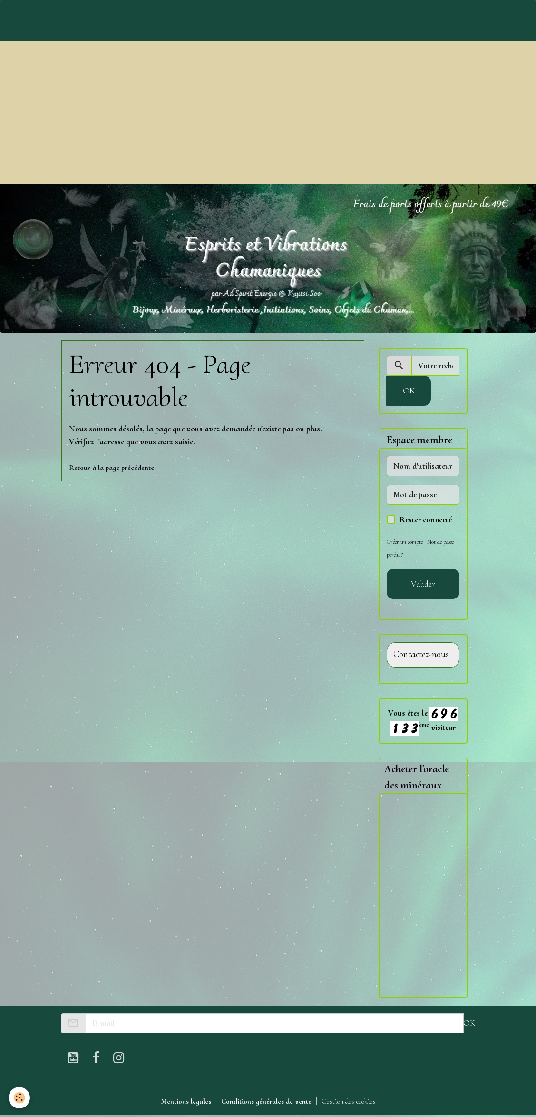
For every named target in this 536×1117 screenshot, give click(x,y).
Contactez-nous (421, 654)
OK (409, 390)
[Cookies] (20, 1097)
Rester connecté (426, 519)
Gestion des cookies (355, 1102)
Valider (423, 583)
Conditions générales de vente (264, 1102)
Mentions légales (177, 1102)
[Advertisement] (268, 112)
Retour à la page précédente (115, 467)
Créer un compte (406, 542)
